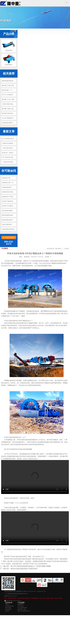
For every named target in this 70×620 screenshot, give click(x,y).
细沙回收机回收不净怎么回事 (11, 220)
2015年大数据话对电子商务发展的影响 (14, 118)
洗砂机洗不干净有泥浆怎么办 (11, 196)
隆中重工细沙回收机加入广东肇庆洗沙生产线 (16, 113)
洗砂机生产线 (6, 178)
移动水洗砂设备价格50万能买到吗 (24, 569)
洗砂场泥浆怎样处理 (8, 229)
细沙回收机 (10, 3)
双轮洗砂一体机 (22, 609)
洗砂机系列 (8, 50)
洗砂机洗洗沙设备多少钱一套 (11, 192)
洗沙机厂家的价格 (7, 201)
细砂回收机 (21, 604)
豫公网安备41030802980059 (13, 600)
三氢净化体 (21, 606)
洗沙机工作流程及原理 (9, 206)
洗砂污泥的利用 (7, 224)
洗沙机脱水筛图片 (7, 210)
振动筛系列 (8, 64)
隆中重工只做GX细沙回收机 (10, 85)
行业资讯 (66, 248)
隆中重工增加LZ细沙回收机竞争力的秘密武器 (16, 109)
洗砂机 (8, 311)
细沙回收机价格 (9, 606)
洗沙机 (7, 604)
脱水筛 (7, 611)
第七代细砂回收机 (22, 607)
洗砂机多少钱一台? (8, 182)
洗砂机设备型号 (7, 187)
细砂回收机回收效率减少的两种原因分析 (14, 81)
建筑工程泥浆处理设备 (24, 611)
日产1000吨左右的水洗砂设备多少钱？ (14, 157)
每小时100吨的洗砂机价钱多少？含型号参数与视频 (31, 566)
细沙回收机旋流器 (7, 215)
